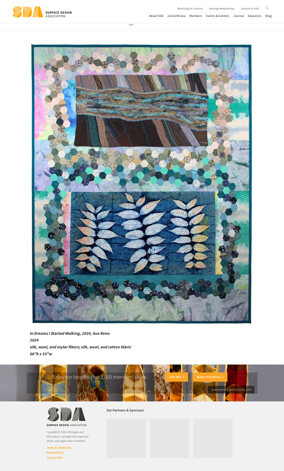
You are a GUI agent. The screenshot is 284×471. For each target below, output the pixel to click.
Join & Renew (176, 16)
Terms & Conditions (59, 447)
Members (195, 16)
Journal (238, 16)
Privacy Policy (55, 452)
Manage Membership (221, 8)
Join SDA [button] (176, 377)
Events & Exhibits (217, 16)
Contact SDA (54, 457)
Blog (268, 16)
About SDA (156, 16)
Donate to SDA (250, 8)
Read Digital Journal (190, 8)
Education (254, 16)
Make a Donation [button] (210, 377)
